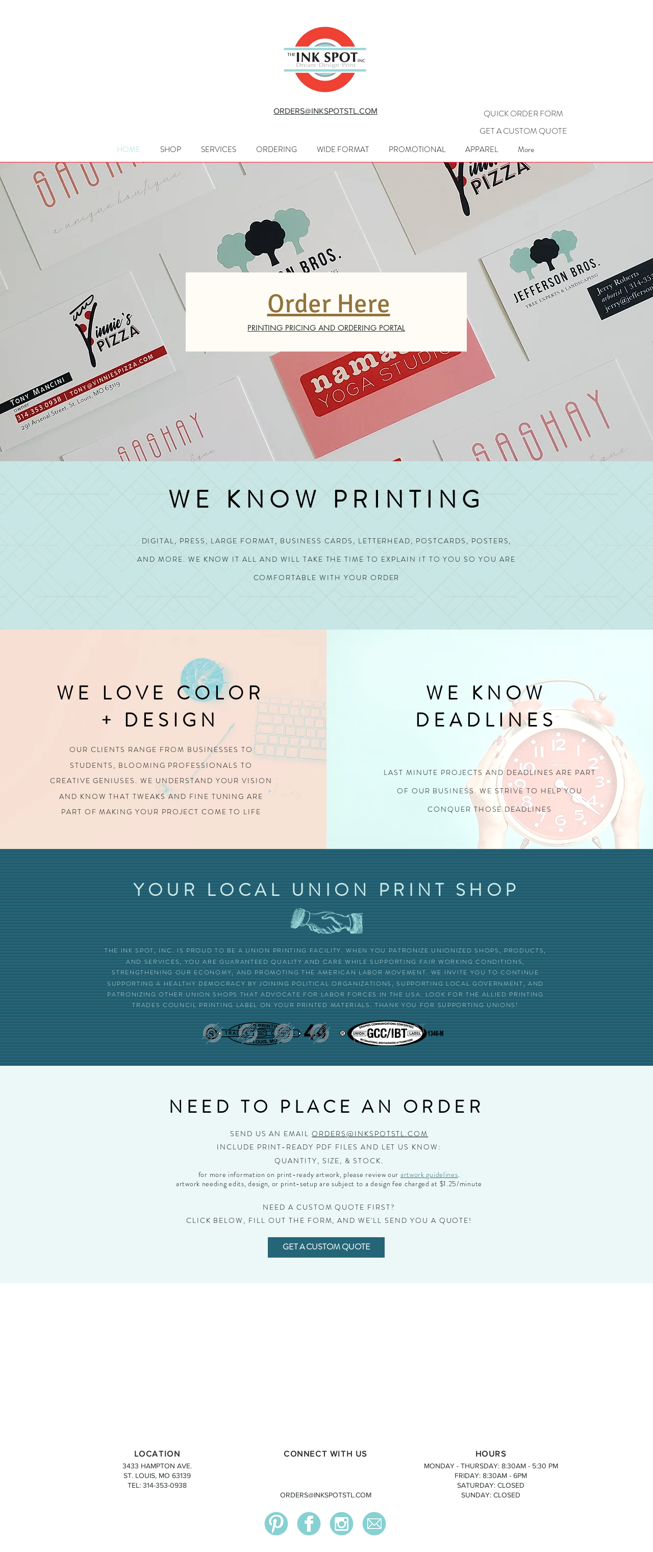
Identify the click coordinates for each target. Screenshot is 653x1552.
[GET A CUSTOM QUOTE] (523, 131)
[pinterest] (276, 1524)
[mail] (374, 1524)
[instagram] (342, 1524)
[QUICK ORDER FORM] (523, 113)
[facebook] (309, 1524)
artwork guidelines (429, 1174)
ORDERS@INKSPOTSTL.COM (370, 1134)
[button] (218, 149)
